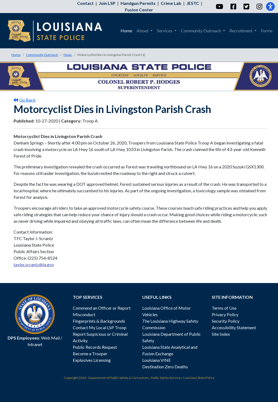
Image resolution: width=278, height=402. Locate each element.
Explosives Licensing (92, 360)
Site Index (221, 334)
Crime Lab (171, 3)
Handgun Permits (138, 3)
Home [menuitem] (126, 30)
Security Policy (225, 321)
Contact (85, 3)
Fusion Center (139, 9)
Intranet (34, 344)
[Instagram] (259, 6)
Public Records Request (95, 347)
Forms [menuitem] (267, 30)
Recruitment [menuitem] (241, 30)
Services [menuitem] (165, 30)
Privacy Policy (225, 314)
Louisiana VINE (156, 360)
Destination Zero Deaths (165, 366)
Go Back (25, 99)
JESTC (193, 3)
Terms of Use (224, 307)
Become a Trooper (90, 353)
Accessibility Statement (234, 327)
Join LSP (107, 3)
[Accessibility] (270, 6)
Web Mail (50, 337)
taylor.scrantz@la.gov (34, 264)
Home (16, 55)
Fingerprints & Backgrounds (99, 321)
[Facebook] (233, 6)
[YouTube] (219, 6)
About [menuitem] (143, 30)
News (68, 55)
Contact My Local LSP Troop (100, 327)
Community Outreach (42, 55)
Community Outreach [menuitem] (201, 30)
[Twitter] (246, 6)
